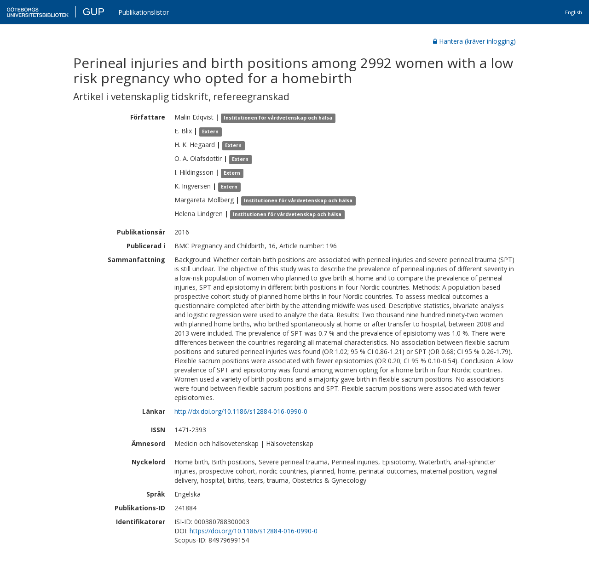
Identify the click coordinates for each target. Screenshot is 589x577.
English (573, 12)
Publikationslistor (143, 12)
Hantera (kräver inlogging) (474, 41)
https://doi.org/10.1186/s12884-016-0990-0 (254, 530)
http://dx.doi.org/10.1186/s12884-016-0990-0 (240, 411)
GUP (93, 11)
